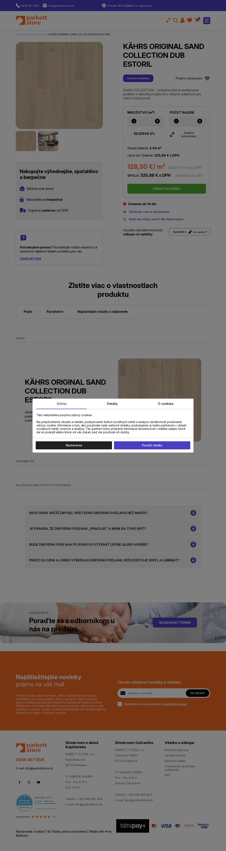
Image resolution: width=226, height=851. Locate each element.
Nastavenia (74, 445)
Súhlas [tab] (62, 404)
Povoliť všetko (152, 445)
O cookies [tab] (165, 404)
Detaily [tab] (112, 404)
